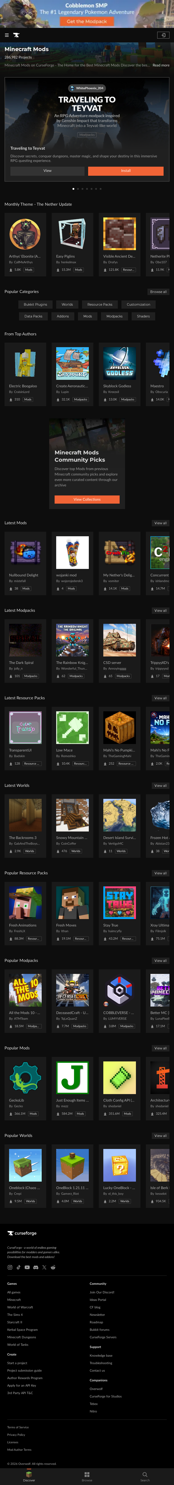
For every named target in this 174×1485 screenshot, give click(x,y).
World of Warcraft (20, 1307)
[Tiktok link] (18, 1267)
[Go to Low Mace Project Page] (72, 738)
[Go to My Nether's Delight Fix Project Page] (119, 563)
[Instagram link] (10, 1267)
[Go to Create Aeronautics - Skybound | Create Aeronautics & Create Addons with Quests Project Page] (72, 374)
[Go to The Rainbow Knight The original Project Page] (72, 651)
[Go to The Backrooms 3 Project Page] (25, 826)
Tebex (94, 1404)
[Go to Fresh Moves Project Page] (72, 913)
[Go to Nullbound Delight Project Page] (25, 563)
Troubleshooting (101, 1363)
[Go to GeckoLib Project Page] (25, 1088)
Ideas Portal (98, 1300)
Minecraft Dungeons (21, 1337)
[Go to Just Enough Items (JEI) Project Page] (72, 1088)
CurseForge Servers (103, 1337)
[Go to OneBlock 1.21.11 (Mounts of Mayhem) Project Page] (72, 1176)
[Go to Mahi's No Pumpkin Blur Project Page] (119, 738)
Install (126, 171)
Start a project (17, 1363)
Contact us (97, 1370)
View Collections (87, 499)
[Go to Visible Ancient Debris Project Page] (119, 244)
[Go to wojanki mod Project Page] (72, 563)
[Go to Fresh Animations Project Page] (25, 913)
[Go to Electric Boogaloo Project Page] (25, 374)
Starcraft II (14, 1322)
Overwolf (96, 1389)
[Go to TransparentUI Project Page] (25, 738)
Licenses (12, 1442)
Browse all (158, 292)
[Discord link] (36, 1267)
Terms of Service (18, 1427)
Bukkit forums (99, 1329)
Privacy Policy (16, 1435)
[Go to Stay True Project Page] (119, 913)
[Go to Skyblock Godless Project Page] (119, 374)
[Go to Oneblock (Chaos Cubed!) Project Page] (25, 1176)
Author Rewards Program (25, 1378)
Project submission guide (24, 1370)
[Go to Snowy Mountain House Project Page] (72, 826)
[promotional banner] (87, 14)
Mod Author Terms (19, 1449)
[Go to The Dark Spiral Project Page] (25, 651)
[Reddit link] (53, 1267)
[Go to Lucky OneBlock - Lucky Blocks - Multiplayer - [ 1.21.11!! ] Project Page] (119, 1176)
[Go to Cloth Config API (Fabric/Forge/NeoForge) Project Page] (119, 1088)
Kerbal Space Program (22, 1329)
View (48, 171)
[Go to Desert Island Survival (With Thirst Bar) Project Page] (119, 826)
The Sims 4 (15, 1315)
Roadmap (96, 1322)
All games (13, 1292)
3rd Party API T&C (20, 1393)
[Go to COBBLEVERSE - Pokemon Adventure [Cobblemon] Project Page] (119, 1001)
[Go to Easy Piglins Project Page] (72, 244)
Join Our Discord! (102, 1292)
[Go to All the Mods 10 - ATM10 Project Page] (25, 1001)
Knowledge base (101, 1355)
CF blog (95, 1307)
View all (161, 523)
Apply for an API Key (21, 1385)
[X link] (44, 1267)
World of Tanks (17, 1344)
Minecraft (14, 1300)
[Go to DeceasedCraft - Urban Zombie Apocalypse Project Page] (72, 1001)
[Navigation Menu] (7, 35)
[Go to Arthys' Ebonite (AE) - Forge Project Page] (25, 244)
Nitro (93, 1411)
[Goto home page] (16, 35)
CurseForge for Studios (106, 1396)
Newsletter (97, 1315)
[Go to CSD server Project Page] (119, 651)
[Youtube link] (27, 1267)
